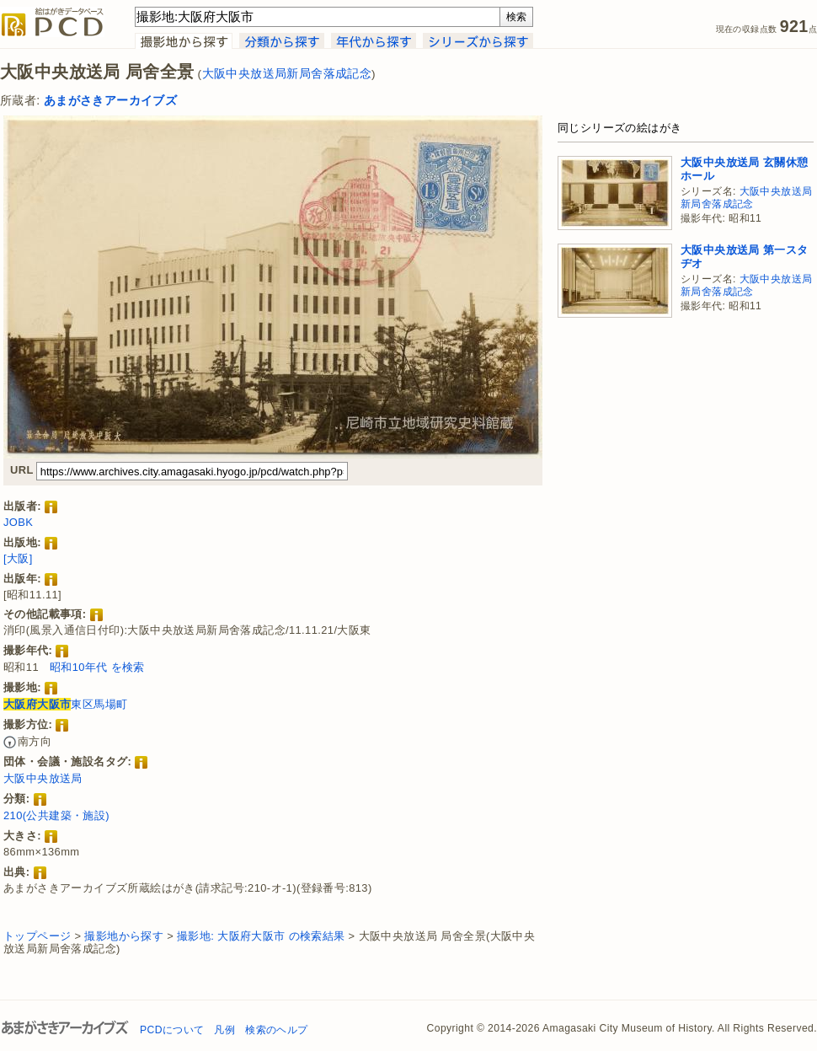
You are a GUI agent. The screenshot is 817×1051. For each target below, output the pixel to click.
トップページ (37, 936)
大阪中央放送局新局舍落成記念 (287, 73)
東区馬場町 (65, 704)
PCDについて (172, 1030)
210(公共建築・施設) (56, 815)
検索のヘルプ (276, 1030)
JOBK (18, 522)
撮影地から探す (123, 936)
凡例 (224, 1030)
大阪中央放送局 (43, 778)
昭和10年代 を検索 (97, 667)
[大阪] (18, 558)
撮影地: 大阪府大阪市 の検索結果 (261, 936)
